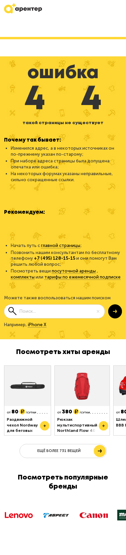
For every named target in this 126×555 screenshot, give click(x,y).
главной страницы (60, 245)
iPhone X (37, 324)
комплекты (23, 277)
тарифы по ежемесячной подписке (82, 277)
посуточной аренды (74, 270)
